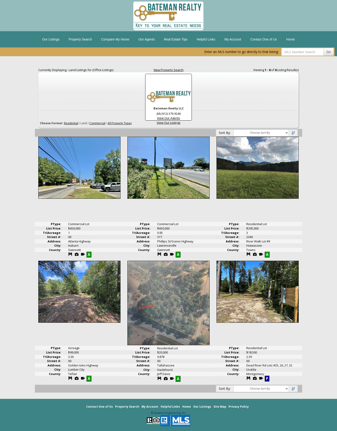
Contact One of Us (263, 39)
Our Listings (51, 39)
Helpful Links (206, 39)
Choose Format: (51, 123)
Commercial (97, 123)
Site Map (220, 407)
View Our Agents (168, 118)
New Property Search (169, 70)
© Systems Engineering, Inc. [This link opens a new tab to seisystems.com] (168, 413)
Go (328, 52)
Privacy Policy (239, 407)
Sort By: (225, 132)
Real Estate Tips (175, 39)
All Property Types (120, 123)
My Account (232, 39)
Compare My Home (115, 39)
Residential (71, 123)
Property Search (80, 39)
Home (290, 39)
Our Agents (146, 39)
